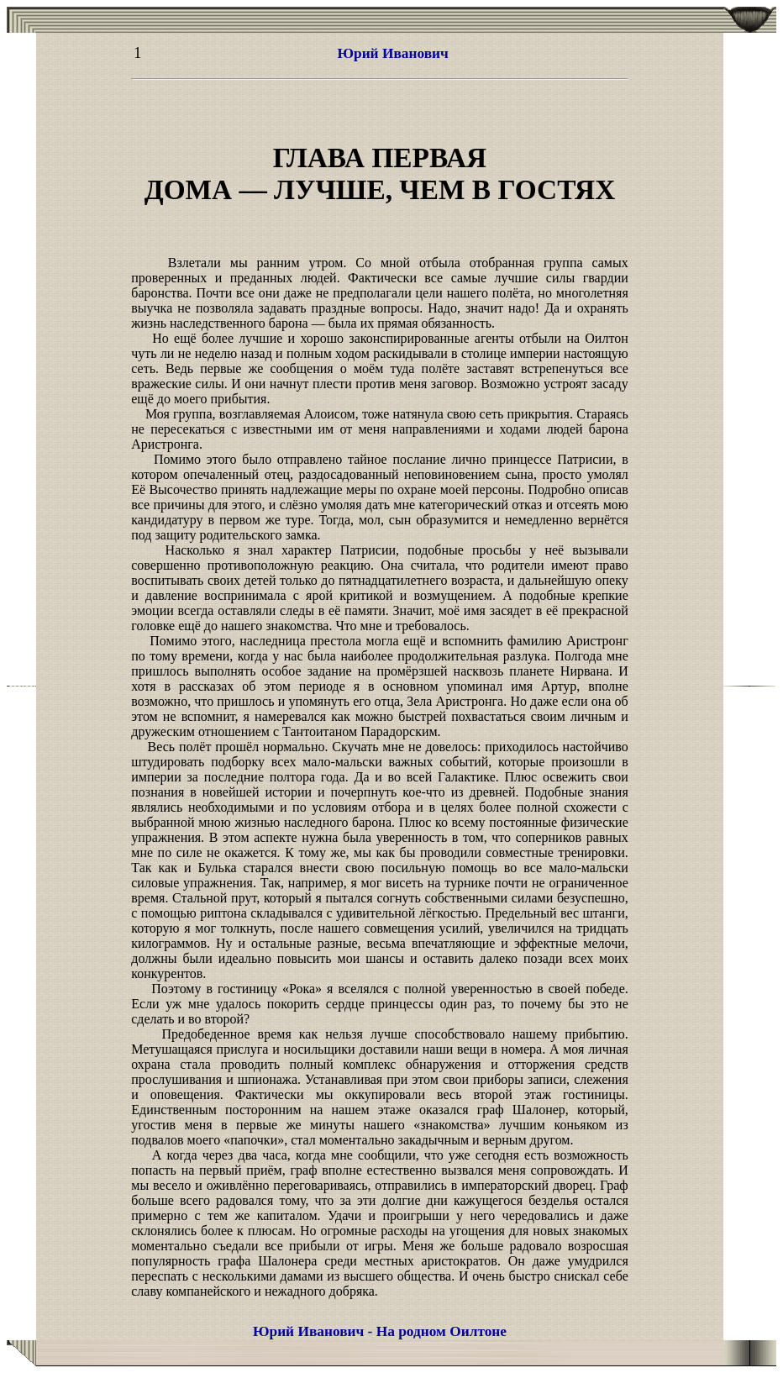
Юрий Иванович (392, 53)
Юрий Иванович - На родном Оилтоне (380, 1331)
